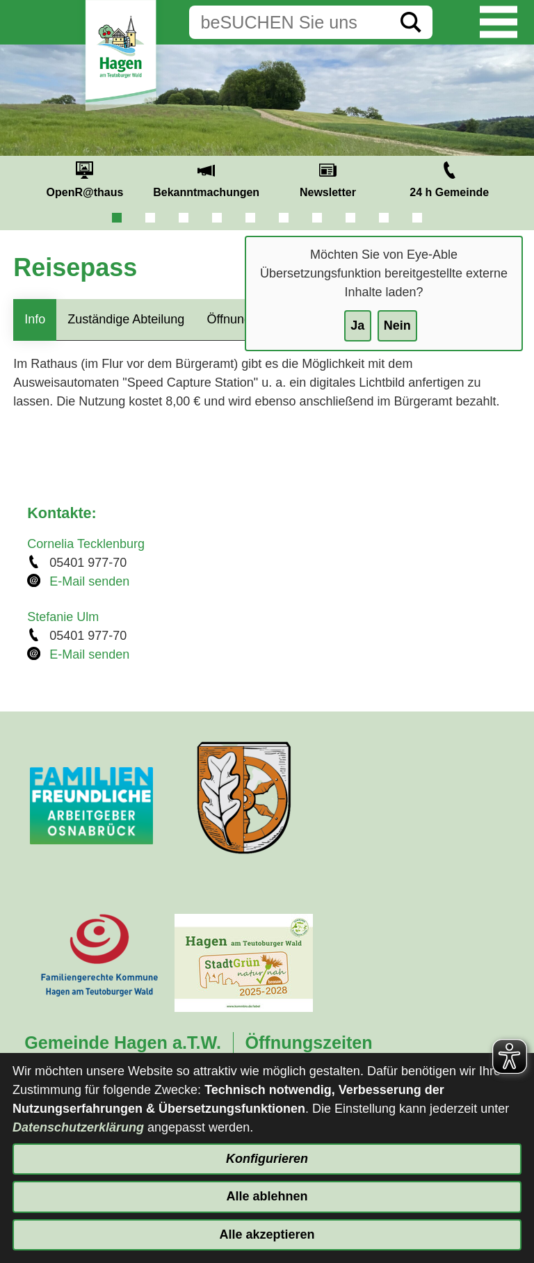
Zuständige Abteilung (125, 319)
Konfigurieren (267, 1159)
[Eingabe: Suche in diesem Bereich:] (289, 22)
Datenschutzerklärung (78, 1127)
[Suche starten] (410, 22)
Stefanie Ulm (63, 617)
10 (417, 217)
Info (34, 319)
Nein (397, 325)
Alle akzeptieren (266, 1234)
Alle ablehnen (266, 1196)
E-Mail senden (89, 581)
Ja (357, 325)
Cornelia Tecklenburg (86, 544)
